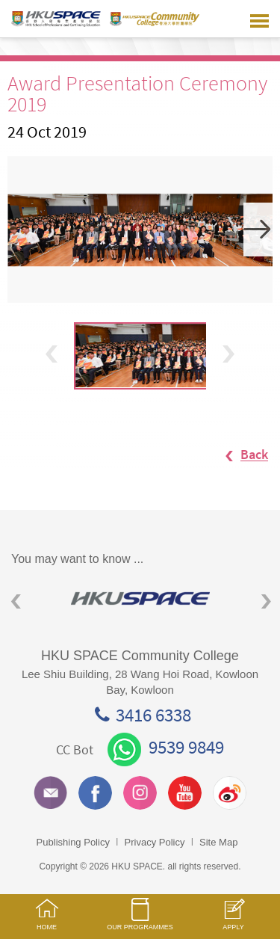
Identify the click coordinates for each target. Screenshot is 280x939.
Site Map (218, 842)
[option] (140, 229)
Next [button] (258, 229)
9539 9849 (166, 747)
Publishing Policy (73, 842)
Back (239, 455)
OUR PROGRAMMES (140, 921)
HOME (46, 921)
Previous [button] (51, 353)
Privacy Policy (155, 842)
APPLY (233, 922)
